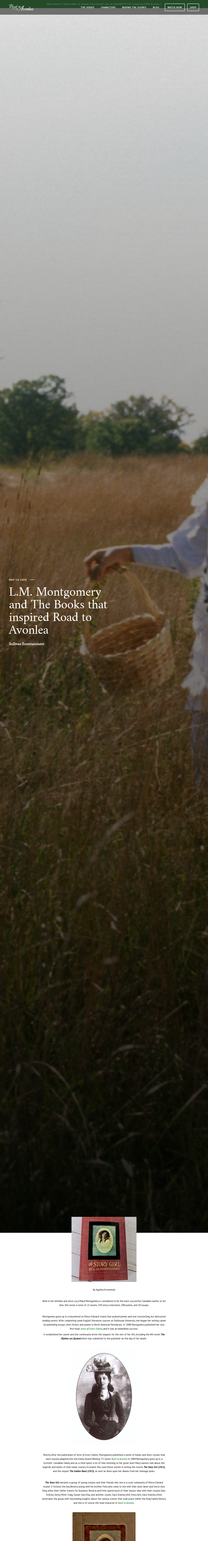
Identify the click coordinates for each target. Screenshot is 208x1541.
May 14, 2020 (18, 579)
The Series (87, 7)
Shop (193, 7)
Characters (108, 7)
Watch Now (175, 7)
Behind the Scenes (134, 7)
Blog (156, 7)
